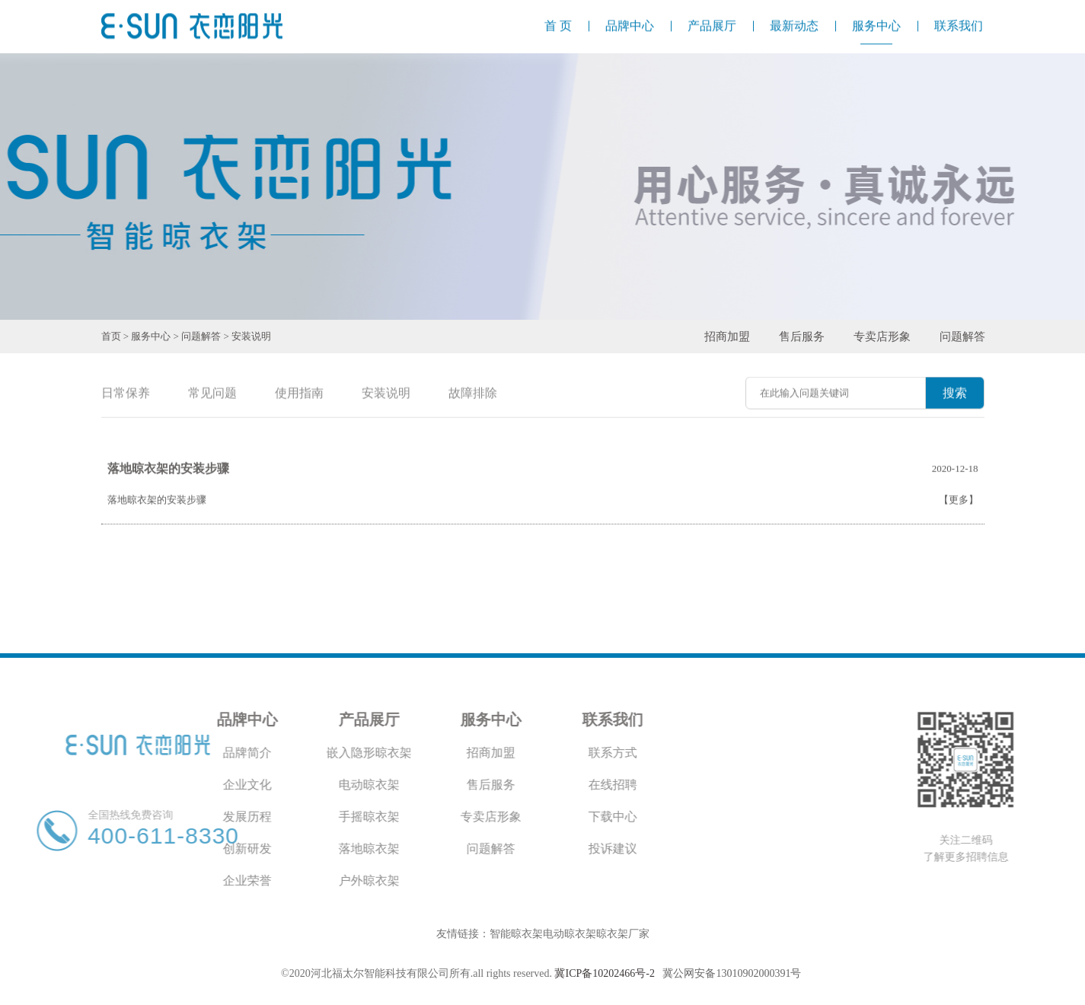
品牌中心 (148, 719)
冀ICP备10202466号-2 (604, 973)
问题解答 (201, 336)
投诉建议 (514, 848)
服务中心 (151, 336)
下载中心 (514, 816)
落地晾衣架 (270, 848)
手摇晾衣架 (270, 816)
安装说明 (251, 336)
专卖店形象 (882, 336)
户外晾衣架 (270, 880)
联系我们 (513, 719)
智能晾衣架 (516, 934)
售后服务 (802, 336)
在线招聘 (514, 784)
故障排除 (472, 394)
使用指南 (299, 394)
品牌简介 (148, 752)
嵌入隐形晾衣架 (270, 752)
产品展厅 (270, 719)
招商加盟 (727, 336)
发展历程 (148, 816)
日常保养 (125, 394)
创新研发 (148, 848)
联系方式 (514, 752)
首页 (111, 336)
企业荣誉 (148, 880)
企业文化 (148, 784)
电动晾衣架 (270, 784)
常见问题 (212, 394)
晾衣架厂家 (622, 934)
